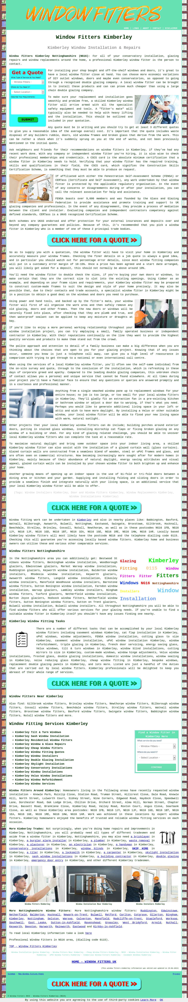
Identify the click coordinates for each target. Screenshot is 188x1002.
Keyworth (15, 926)
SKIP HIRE (140, 848)
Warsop (67, 918)
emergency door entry (47, 860)
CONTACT (157, 28)
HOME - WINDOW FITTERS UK (94, 961)
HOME (126, 28)
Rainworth (62, 926)
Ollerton (156, 914)
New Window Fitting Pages (31, 974)
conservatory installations (30, 848)
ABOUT (146, 28)
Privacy (176, 974)
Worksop (171, 918)
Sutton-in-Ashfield (65, 922)
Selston (53, 918)
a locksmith (71, 852)
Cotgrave (140, 914)
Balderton (37, 914)
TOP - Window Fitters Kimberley (33, 946)
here (88, 933)
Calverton (84, 918)
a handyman (124, 844)
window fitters (124, 910)
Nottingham (35, 918)
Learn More (148, 999)
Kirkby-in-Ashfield (107, 926)
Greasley (111, 922)
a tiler (32, 852)
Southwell (16, 922)
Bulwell (96, 914)
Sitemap (11, 974)
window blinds (92, 848)
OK (161, 999)
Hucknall (54, 914)
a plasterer (36, 844)
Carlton (125, 914)
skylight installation (162, 852)
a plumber (98, 840)
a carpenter (112, 852)
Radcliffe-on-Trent (127, 918)
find (20, 703)
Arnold (156, 922)
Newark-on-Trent (75, 914)
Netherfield (18, 914)
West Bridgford (135, 922)
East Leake (37, 922)
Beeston (30, 926)
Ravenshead (92, 922)
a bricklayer (140, 836)
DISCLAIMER (171, 28)
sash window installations (52, 856)
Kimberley (84, 519)
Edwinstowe (169, 910)
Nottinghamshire (96, 910)
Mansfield (102, 918)
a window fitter (39, 836)
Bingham (171, 914)
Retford (110, 914)
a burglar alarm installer (47, 840)
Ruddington (148, 910)
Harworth (45, 926)
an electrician (80, 844)
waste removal (139, 840)
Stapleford (154, 918)
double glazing (167, 856)
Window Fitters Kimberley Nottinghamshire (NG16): (49, 56)
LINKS (136, 28)
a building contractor (114, 856)
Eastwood (79, 926)
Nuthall (171, 922)
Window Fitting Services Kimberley (48, 724)
